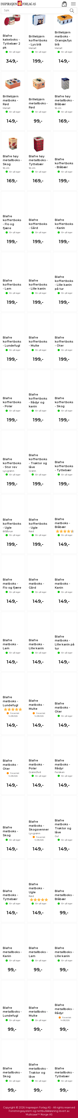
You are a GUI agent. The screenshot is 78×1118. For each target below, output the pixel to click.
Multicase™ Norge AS (39, 1114)
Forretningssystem (20, 1111)
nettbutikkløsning (47, 1111)
